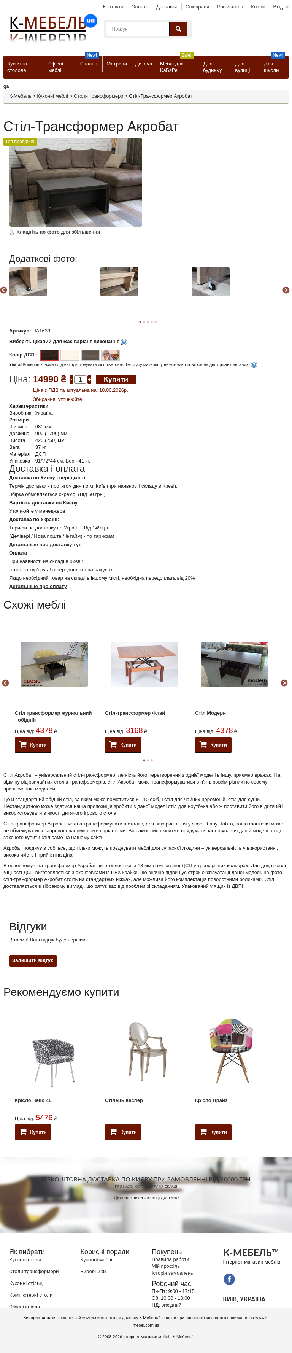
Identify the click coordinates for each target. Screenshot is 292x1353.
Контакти (113, 7)
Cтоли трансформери (34, 1271)
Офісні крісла (24, 1307)
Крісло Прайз (211, 1100)
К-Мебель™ (183, 1336)
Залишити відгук (32, 960)
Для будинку (212, 67)
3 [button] (152, 760)
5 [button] (155, 322)
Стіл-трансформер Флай (135, 713)
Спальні (89, 61)
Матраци (116, 64)
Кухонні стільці (26, 1283)
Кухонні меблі (52, 96)
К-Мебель (20, 96)
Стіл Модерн (210, 713)
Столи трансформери (99, 96)
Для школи (274, 64)
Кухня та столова (17, 67)
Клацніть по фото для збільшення (54, 232)
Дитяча (143, 64)
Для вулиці (242, 67)
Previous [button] (5, 683)
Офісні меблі (55, 67)
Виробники (93, 1271)
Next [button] (286, 290)
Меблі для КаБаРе (177, 64)
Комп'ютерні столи (30, 1295)
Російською (230, 7)
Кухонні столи (25, 1259)
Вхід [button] (278, 7)
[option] (53, 289)
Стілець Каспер (124, 1100)
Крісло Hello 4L (33, 1100)
